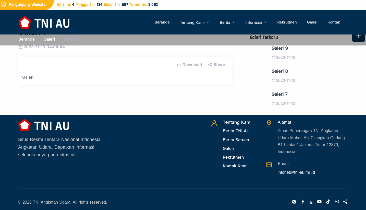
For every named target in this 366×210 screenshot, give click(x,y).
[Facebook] (303, 202)
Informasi (256, 22)
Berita (227, 22)
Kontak (333, 22)
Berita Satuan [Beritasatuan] (236, 139)
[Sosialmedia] (345, 202)
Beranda (162, 22)
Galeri (312, 22)
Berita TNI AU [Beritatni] (236, 130)
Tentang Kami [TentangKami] (237, 122)
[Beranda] (43, 22)
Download (189, 64)
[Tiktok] (328, 202)
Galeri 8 (280, 71)
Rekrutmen (287, 22)
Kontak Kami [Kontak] (235, 165)
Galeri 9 (280, 48)
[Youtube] (319, 202)
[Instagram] (294, 202)
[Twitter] (311, 202)
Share (216, 64)
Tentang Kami (195, 22)
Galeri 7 (280, 94)
